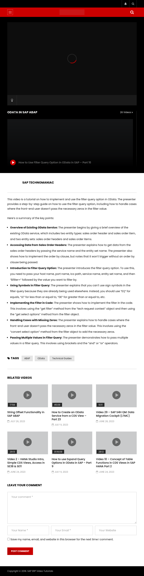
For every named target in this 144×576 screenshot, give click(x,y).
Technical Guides (62, 358)
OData (41, 358)
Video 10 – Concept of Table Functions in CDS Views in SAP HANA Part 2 (115, 462)
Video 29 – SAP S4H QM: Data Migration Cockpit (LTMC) (115, 414)
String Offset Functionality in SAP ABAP (25, 414)
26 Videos (126, 112)
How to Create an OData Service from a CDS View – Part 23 (69, 415)
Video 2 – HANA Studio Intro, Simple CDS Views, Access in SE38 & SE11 (26, 462)
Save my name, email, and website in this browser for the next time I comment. (61, 539)
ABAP (27, 358)
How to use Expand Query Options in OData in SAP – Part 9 (72, 462)
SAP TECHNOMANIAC (38, 182)
